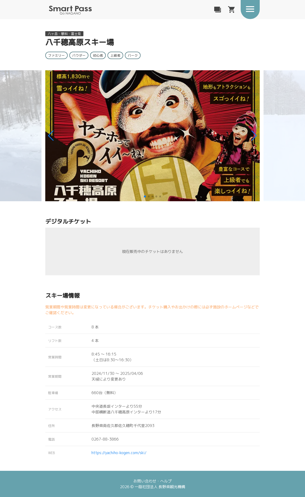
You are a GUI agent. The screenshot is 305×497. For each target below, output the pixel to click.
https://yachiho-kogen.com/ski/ (119, 452)
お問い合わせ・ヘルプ (152, 481)
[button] (145, 196)
